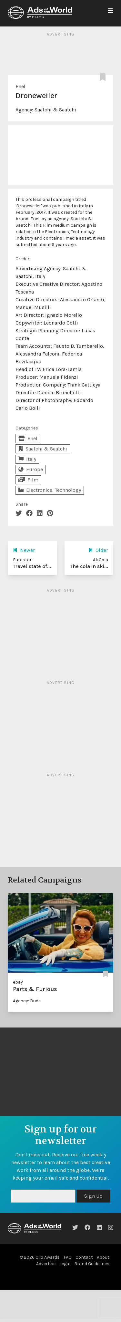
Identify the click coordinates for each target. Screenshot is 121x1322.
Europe (30, 469)
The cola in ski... (89, 566)
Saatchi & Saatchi (55, 110)
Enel (20, 86)
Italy (27, 459)
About (103, 1257)
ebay (18, 982)
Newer (24, 550)
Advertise (45, 1263)
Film (28, 480)
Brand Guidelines (91, 1263)
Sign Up (93, 1196)
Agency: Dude (27, 1001)
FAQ (68, 1257)
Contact (84, 1257)
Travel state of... (32, 566)
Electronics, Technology (49, 490)
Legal (64, 1263)
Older (98, 550)
